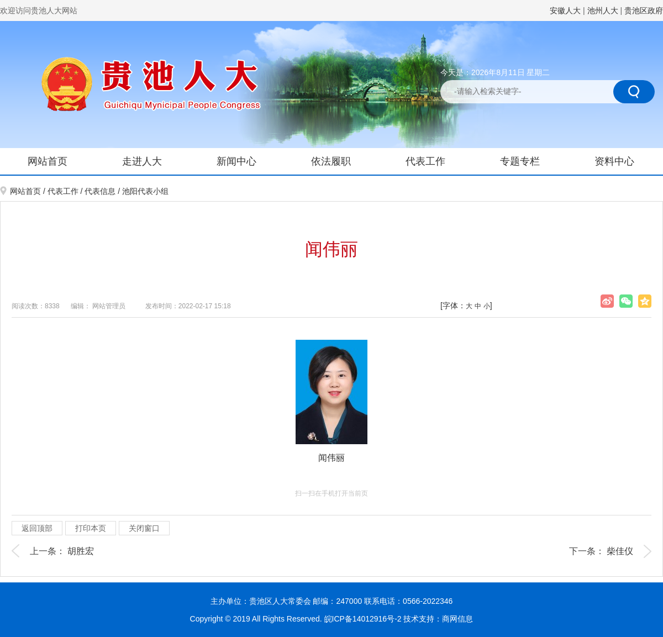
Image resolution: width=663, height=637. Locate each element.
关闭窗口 (144, 528)
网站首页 (47, 161)
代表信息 (100, 191)
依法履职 (331, 161)
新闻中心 (236, 161)
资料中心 (614, 161)
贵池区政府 (643, 10)
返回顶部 (37, 528)
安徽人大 (565, 10)
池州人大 (602, 10)
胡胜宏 (80, 551)
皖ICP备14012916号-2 (364, 618)
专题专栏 (520, 161)
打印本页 (90, 528)
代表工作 (425, 161)
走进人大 (142, 161)
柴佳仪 (620, 551)
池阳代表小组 (145, 191)
